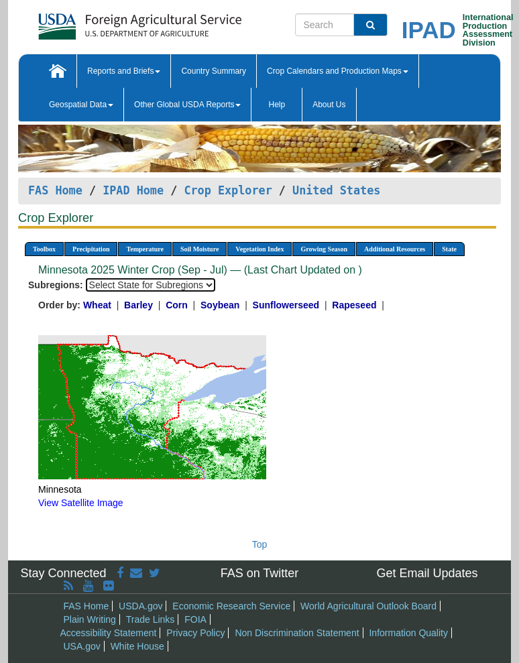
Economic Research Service (231, 606)
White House (137, 646)
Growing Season (323, 249)
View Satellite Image (80, 502)
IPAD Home (133, 190)
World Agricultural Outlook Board (368, 606)
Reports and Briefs (123, 71)
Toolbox (44, 249)
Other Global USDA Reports (187, 104)
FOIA (195, 619)
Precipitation (90, 249)
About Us (328, 104)
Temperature (145, 249)
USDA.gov (140, 606)
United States (336, 190)
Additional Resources (394, 249)
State (449, 249)
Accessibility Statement (108, 632)
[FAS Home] (106, 21)
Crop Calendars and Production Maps (337, 71)
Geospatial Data (81, 104)
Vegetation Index (259, 249)
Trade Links (150, 619)
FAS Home (55, 190)
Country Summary (213, 71)
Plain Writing (90, 619)
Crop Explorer (228, 190)
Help (277, 104)
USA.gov (82, 646)
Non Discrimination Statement (297, 632)
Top (260, 544)
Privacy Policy (195, 632)
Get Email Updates (426, 573)
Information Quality (408, 632)
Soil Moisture (199, 249)
